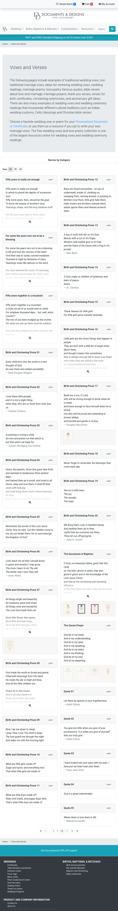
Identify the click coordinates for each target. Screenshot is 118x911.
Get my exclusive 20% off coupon (59, 850)
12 (72, 831)
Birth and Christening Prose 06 (23, 551)
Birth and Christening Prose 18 (81, 453)
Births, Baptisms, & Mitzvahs (41, 28)
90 (15, 169)
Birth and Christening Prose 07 (23, 589)
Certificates (12, 865)
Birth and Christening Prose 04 (23, 460)
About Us (11, 906)
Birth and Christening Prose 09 (23, 719)
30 (10, 169)
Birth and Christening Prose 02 (23, 387)
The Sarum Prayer (74, 625)
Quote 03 (69, 753)
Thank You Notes (14, 889)
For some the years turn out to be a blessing (25, 237)
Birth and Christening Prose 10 (23, 754)
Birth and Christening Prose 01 (23, 352)
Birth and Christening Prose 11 (23, 785)
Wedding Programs (15, 891)
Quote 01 (69, 691)
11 (67, 831)
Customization (69, 28)
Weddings (16, 28)
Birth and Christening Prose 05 (23, 516)
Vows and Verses (18, 44)
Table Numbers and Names (19, 868)
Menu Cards (12, 877)
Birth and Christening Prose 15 (81, 301)
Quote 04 (69, 784)
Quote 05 (69, 808)
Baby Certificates (73, 874)
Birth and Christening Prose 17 (81, 386)
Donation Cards (14, 871)
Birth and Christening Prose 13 (81, 225)
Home (5, 44)
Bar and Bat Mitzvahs (75, 868)
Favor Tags (12, 874)
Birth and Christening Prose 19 (81, 481)
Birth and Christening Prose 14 (81, 267)
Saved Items (66, 4)
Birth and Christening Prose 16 (81, 329)
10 (62, 831)
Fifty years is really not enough (22, 179)
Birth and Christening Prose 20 (81, 515)
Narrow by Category (59, 160)
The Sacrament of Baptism (78, 554)
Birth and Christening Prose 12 (81, 179)
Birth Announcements (75, 865)
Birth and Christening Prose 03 (23, 425)
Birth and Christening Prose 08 (23, 663)
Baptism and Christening (77, 871)
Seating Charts (13, 885)
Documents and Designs (59, 16)
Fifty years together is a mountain (24, 295)
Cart (87, 4)
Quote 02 (69, 718)
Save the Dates (13, 883)
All (20, 169)
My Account (107, 4)
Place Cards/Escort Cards (18, 880)
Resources (87, 28)
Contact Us (12, 903)
